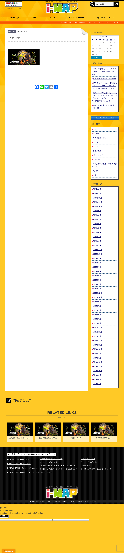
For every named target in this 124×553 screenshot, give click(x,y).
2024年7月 (97, 219)
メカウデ (96, 159)
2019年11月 (97, 366)
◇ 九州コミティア (88, 459)
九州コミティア (76, 438)
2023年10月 (97, 254)
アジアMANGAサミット (104, 438)
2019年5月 (97, 379)
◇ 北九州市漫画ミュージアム (51, 459)
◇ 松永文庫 (85, 465)
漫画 (94, 175)
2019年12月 (97, 362)
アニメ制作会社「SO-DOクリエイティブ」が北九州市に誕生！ (104, 71)
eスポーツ (97, 134)
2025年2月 (97, 193)
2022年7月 (97, 310)
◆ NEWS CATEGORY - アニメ (19, 464)
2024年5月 (97, 228)
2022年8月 (97, 306)
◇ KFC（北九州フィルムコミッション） (96, 469)
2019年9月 (97, 375)
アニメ (95, 142)
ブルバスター (98, 151)
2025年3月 (97, 189)
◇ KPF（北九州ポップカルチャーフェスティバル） (59, 469)
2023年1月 (97, 289)
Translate (16, 8)
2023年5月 (97, 276)
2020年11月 (97, 345)
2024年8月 (97, 215)
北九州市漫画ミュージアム (48, 438)
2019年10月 (97, 371)
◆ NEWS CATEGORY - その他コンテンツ (23, 472)
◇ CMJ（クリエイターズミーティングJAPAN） (58, 465)
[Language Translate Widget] (13, 5)
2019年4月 (97, 384)
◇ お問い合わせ (46, 472)
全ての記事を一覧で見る (105, 118)
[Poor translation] (6, 520)
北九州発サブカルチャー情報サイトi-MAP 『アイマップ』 (57, 506)
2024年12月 (97, 198)
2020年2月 (97, 353)
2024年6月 (97, 224)
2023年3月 (97, 280)
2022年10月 (97, 297)
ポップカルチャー (100, 155)
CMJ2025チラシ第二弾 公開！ (104, 79)
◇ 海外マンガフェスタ (48, 462)
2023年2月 (97, 284)
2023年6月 (97, 271)
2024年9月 (97, 211)
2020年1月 (97, 358)
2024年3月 (97, 237)
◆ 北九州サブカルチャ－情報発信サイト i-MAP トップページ (31, 454)
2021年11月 (97, 332)
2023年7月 (97, 267)
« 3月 (96, 57)
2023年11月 (97, 250)
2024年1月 (97, 245)
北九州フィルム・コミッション (19, 438)
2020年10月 (97, 349)
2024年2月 (97, 241)
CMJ (94, 129)
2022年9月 (97, 302)
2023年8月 (97, 263)
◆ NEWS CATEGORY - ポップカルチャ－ (23, 468)
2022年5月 (97, 319)
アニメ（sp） (98, 146)
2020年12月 (97, 340)
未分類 (95, 171)
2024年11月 (97, 202)
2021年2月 (97, 336)
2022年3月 (97, 323)
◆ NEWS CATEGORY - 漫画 (18, 459)
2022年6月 (97, 315)
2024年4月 (97, 232)
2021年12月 (97, 327)
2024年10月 (97, 206)
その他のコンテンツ (100, 138)
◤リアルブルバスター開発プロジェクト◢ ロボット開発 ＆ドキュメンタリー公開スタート (104, 85)
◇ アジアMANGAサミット (91, 462)
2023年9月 (97, 258)
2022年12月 (97, 293)
